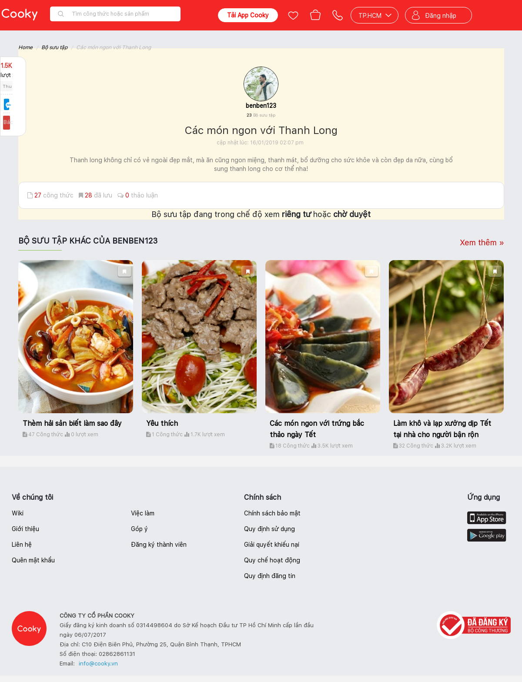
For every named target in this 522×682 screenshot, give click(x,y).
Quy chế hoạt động (272, 560)
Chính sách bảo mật (272, 513)
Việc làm (142, 513)
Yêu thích (162, 423)
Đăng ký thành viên (159, 544)
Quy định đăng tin (269, 575)
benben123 (261, 105)
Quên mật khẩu (33, 560)
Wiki (17, 513)
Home (25, 47)
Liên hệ (22, 544)
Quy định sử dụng (269, 528)
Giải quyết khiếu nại (271, 544)
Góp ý (139, 528)
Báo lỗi (13, 122)
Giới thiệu (25, 528)
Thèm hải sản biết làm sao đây (72, 423)
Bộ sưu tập (54, 47)
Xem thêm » (482, 242)
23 (261, 114)
